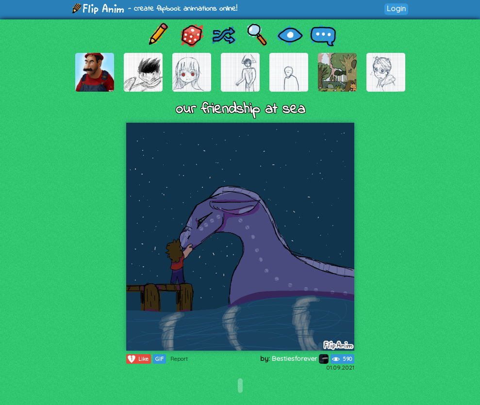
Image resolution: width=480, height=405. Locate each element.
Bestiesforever (300, 358)
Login (396, 8)
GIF (159, 359)
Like (138, 359)
